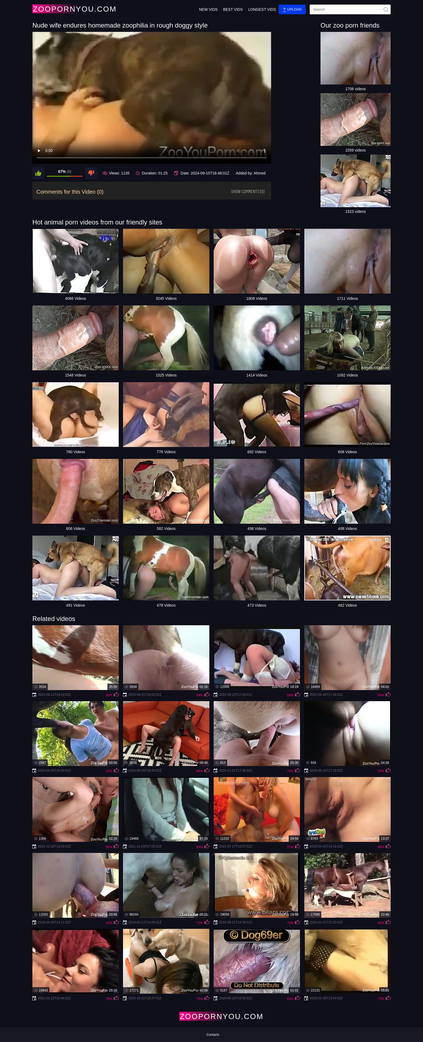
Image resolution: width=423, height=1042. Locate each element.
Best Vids (233, 9)
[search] (350, 9)
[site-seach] (386, 9)
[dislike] (91, 173)
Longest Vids (262, 9)
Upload (292, 9)
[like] (38, 173)
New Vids (208, 9)
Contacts (212, 1035)
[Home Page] (64, 8)
